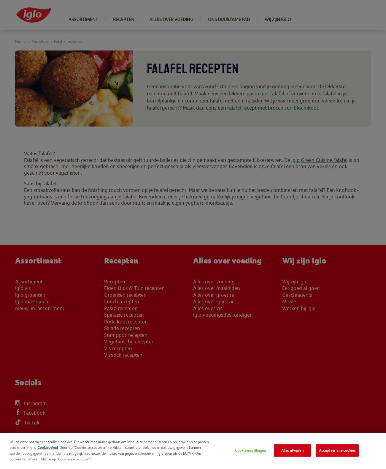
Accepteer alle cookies (337, 450)
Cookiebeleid (47, 447)
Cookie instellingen (250, 450)
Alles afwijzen (292, 450)
